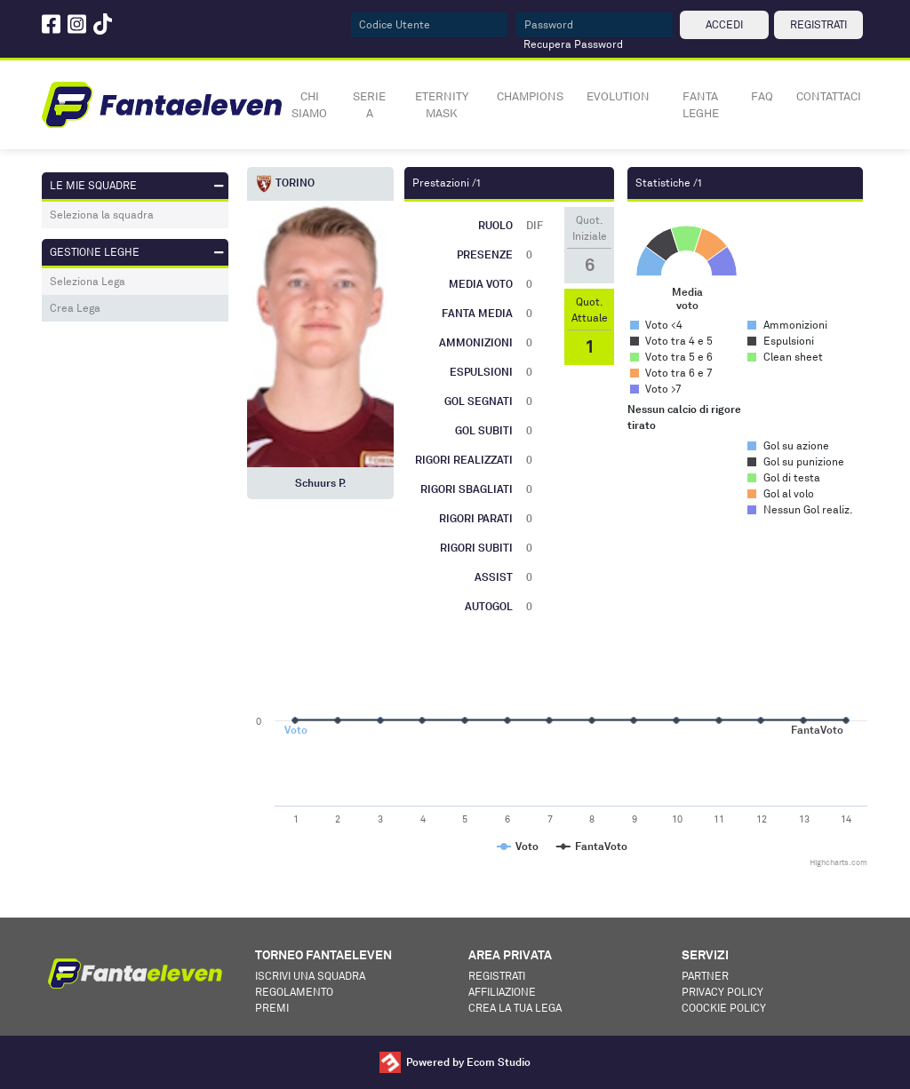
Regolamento (294, 991)
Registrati (496, 975)
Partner (705, 975)
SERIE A (369, 105)
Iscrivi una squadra (310, 975)
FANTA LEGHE (700, 105)
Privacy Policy (722, 991)
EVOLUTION (618, 96)
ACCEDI (724, 24)
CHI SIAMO (309, 105)
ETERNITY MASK (441, 105)
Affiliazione (502, 991)
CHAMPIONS (530, 96)
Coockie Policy (724, 1007)
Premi (272, 1007)
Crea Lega (75, 307)
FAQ (762, 96)
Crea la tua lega (515, 1007)
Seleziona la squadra (102, 214)
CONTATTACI (828, 96)
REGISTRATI (818, 24)
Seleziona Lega (87, 281)
